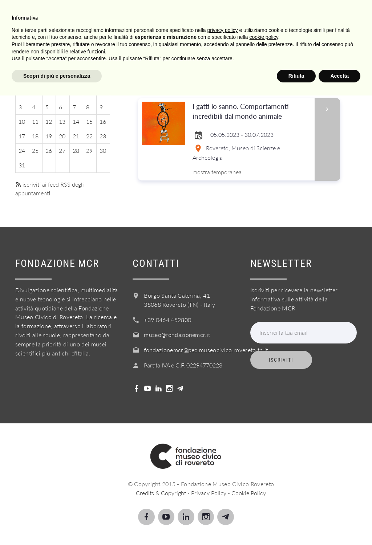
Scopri (70, 48)
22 (89, 136)
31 (22, 165)
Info (172, 48)
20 (62, 136)
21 (76, 136)
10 (22, 121)
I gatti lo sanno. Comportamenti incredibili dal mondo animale (251, 111)
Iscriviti (281, 360)
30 (103, 150)
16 (103, 121)
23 (103, 136)
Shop (281, 48)
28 (76, 150)
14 (76, 121)
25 (35, 150)
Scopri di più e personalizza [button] (56, 525)
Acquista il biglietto (226, 48)
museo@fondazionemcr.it (177, 334)
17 (22, 136)
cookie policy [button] (264, 486)
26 (48, 150)
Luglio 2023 (62, 63)
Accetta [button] (339, 525)
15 (89, 121)
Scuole (105, 48)
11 (35, 121)
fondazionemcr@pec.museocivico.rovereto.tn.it (206, 349)
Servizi (141, 48)
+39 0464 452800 (167, 319)
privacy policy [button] (222, 479)
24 (22, 150)
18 (35, 136)
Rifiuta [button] (296, 525)
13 (62, 121)
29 (89, 150)
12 (48, 121)
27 (62, 150)
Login (312, 48)
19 (48, 136)
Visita (38, 48)
